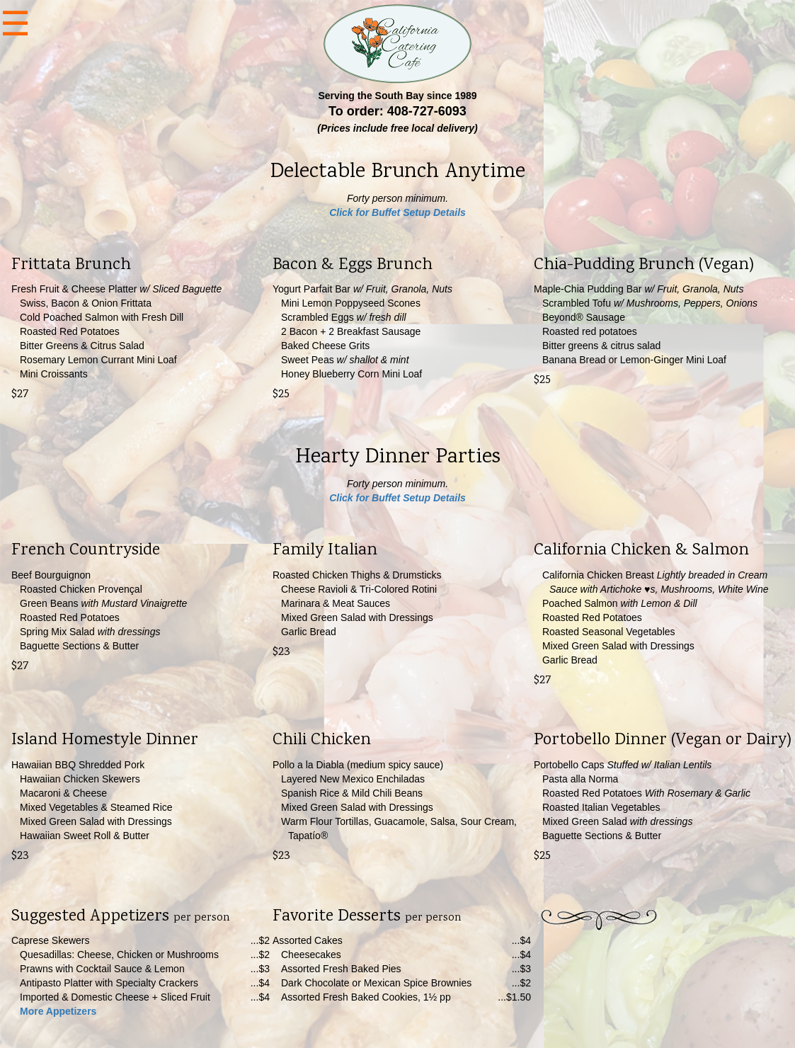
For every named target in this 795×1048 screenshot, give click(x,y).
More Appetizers (58, 1011)
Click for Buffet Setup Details (397, 212)
